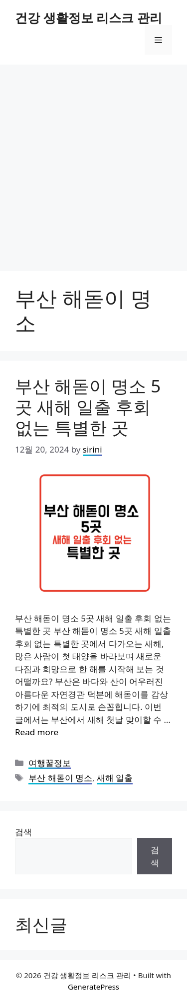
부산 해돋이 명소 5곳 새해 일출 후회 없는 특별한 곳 (88, 406)
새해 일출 (115, 777)
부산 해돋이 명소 (60, 777)
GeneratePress (93, 987)
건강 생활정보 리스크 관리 (88, 17)
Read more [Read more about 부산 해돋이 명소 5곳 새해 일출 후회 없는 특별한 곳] (36, 732)
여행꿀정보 (49, 763)
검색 (23, 832)
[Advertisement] (93, 163)
